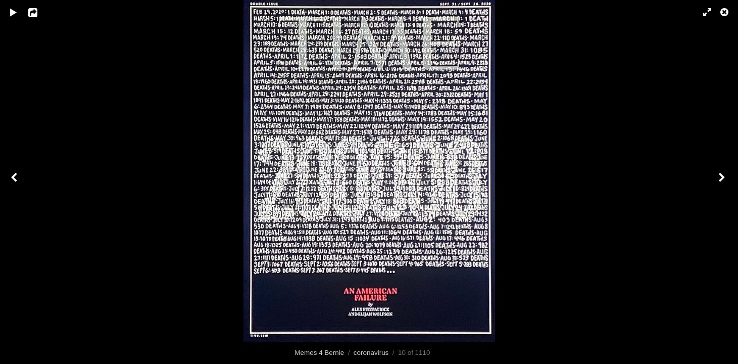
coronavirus (371, 352)
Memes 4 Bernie (319, 352)
